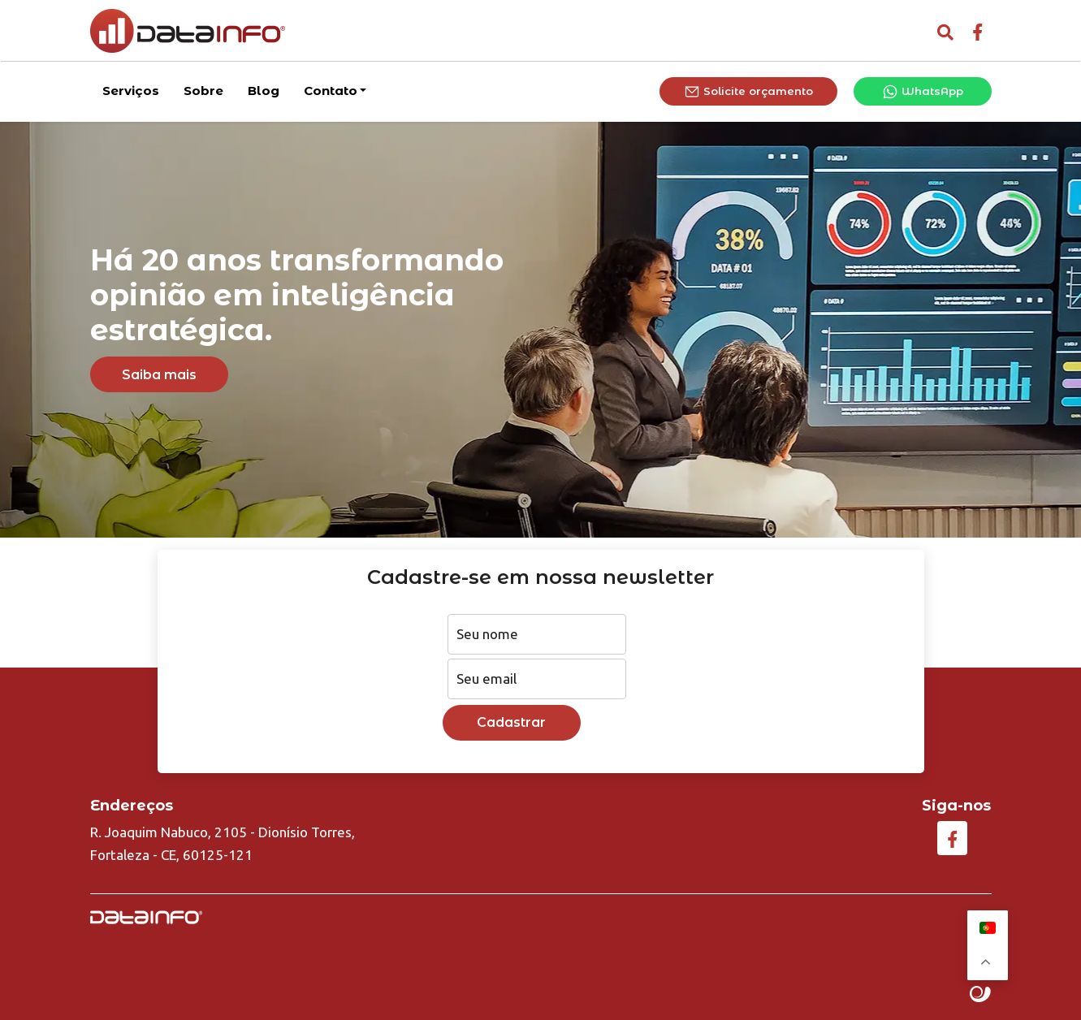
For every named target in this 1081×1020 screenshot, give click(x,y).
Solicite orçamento (748, 91)
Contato (330, 89)
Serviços (130, 89)
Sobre (203, 89)
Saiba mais (159, 374)
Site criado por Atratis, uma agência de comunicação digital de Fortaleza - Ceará (981, 995)
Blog (263, 89)
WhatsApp (922, 91)
